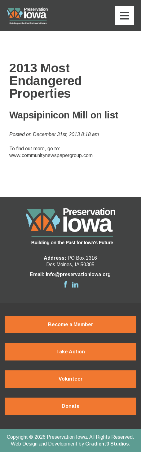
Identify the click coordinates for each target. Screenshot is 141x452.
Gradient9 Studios (107, 443)
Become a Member (70, 324)
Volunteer (71, 379)
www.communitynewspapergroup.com (51, 155)
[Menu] (124, 15)
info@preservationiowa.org (78, 274)
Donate (71, 406)
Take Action (70, 351)
